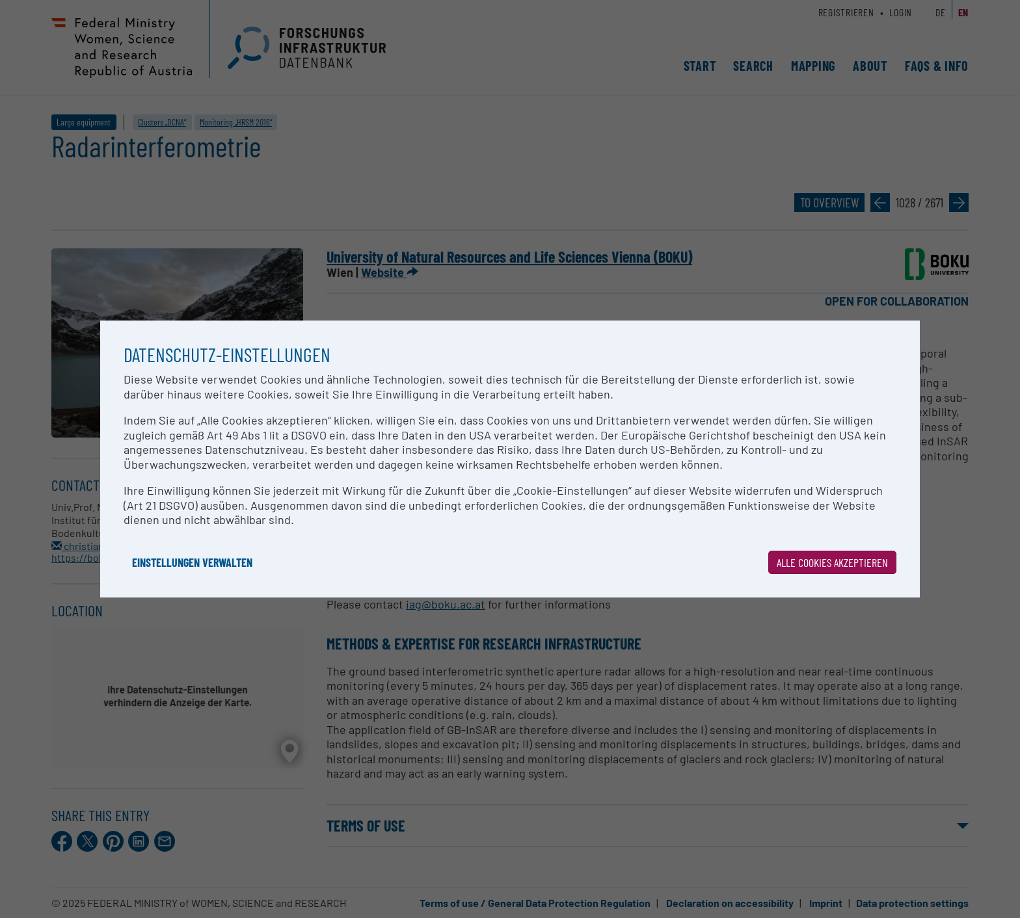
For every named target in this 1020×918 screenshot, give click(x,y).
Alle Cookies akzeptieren (832, 562)
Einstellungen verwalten (192, 562)
